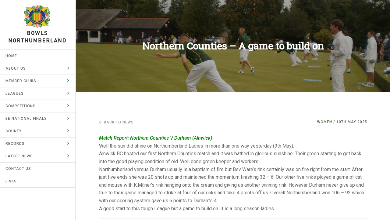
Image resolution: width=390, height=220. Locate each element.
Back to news (116, 122)
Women (324, 122)
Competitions (21, 106)
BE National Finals (27, 118)
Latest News (20, 156)
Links (11, 181)
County (14, 131)
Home (12, 56)
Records (15, 143)
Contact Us (19, 169)
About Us (16, 68)
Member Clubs (21, 81)
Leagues (15, 93)
